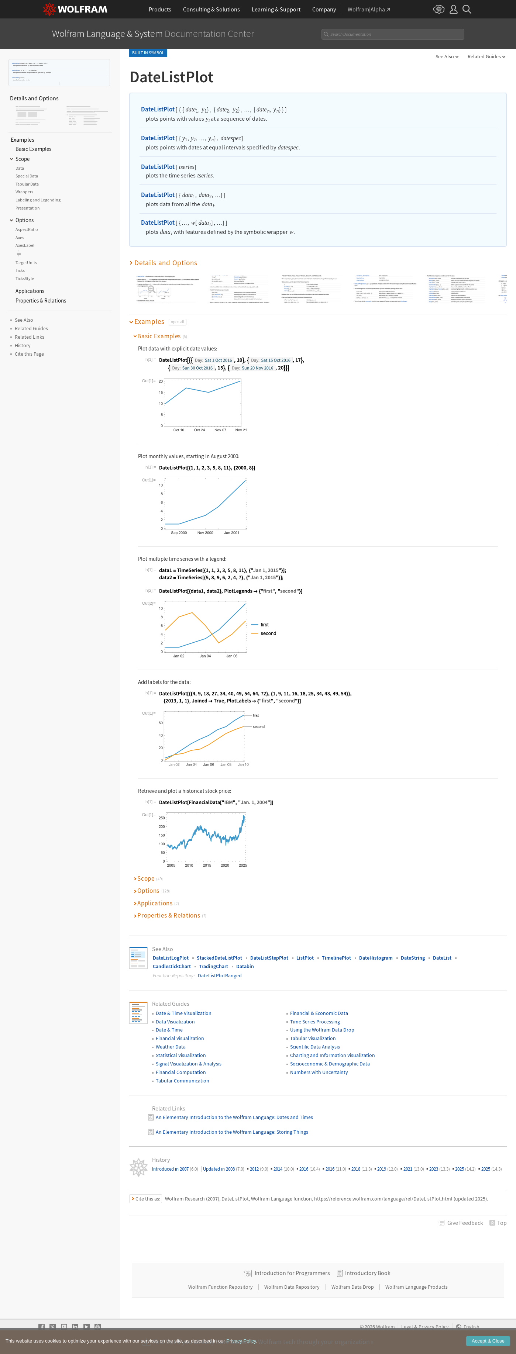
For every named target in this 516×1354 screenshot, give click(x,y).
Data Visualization (175, 1021)
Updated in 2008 (223, 1169)
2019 (387, 1169)
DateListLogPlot (171, 957)
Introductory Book (368, 1273)
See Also (445, 56)
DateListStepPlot (269, 957)
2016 (309, 1169)
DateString (413, 957)
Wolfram (385, 1327)
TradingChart (213, 966)
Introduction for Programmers (292, 1273)
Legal (407, 1327)
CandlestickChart (172, 966)
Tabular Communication (182, 1080)
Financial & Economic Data (319, 1013)
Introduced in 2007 (175, 1169)
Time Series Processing (315, 1021)
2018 (361, 1169)
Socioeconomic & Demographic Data (330, 1063)
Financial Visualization (180, 1038)
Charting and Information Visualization (332, 1055)
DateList (442, 957)
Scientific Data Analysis (315, 1046)
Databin (245, 966)
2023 (439, 1169)
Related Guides (484, 56)
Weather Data (171, 1046)
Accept (488, 1342)
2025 (465, 1169)
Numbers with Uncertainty (319, 1072)
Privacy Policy (434, 1327)
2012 (259, 1169)
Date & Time (169, 1029)
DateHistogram (376, 957)
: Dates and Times (293, 1117)
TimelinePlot (336, 957)
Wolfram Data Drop (353, 1287)
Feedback (465, 1222)
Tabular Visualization (313, 1038)
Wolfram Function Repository (221, 1287)
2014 (284, 1169)
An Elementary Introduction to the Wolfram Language (215, 1117)
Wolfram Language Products (416, 1287)
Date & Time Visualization (183, 1013)
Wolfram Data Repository (292, 1287)
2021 (413, 1169)
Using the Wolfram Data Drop (322, 1029)
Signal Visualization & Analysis (188, 1063)
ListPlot (305, 957)
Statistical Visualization (181, 1055)
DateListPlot (15, 63)
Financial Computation (181, 1072)
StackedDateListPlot (219, 957)
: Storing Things (291, 1132)
